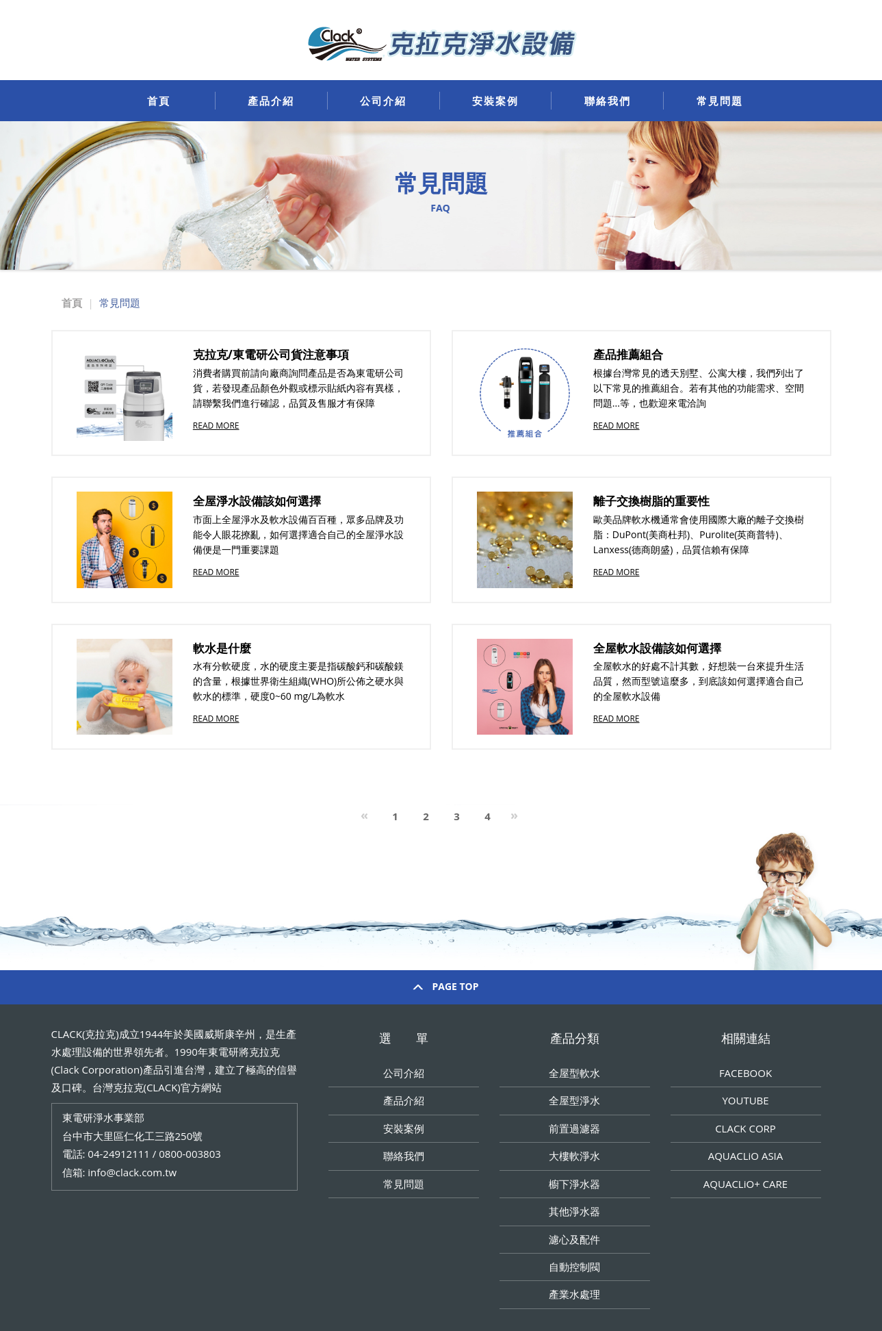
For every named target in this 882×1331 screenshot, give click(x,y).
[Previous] (364, 817)
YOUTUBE (745, 1100)
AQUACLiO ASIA (745, 1156)
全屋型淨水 (574, 1100)
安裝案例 (495, 100)
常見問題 (720, 100)
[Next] (514, 817)
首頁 (158, 100)
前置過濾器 (574, 1128)
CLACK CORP (745, 1128)
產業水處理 (574, 1294)
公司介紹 (383, 100)
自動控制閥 (574, 1266)
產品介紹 (271, 100)
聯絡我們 (607, 100)
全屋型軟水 (574, 1073)
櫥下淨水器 (574, 1184)
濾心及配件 (574, 1239)
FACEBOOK (745, 1073)
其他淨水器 (574, 1211)
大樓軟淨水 (574, 1156)
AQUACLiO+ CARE (745, 1184)
